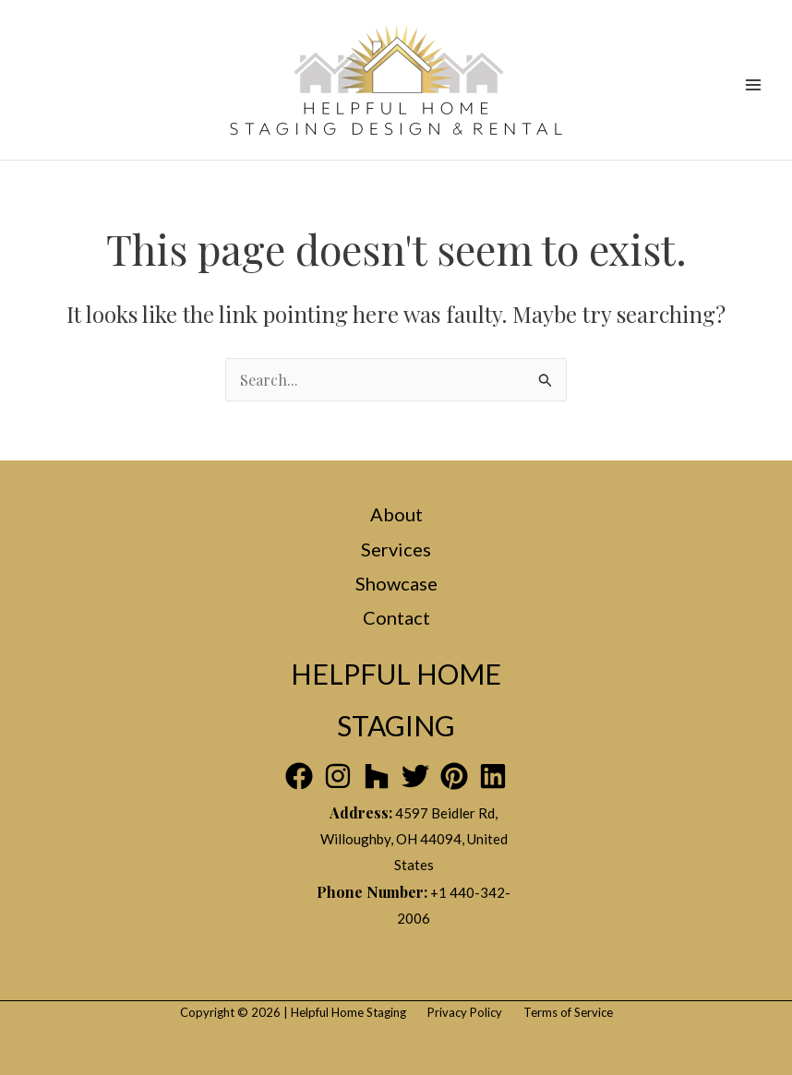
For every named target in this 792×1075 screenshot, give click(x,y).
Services (396, 549)
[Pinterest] (454, 776)
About (396, 514)
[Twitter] (415, 776)
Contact (396, 617)
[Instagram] (338, 776)
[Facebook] (299, 776)
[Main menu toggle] (753, 85)
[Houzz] (376, 776)
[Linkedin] (493, 776)
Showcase (396, 583)
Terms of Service (568, 1012)
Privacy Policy (464, 1012)
